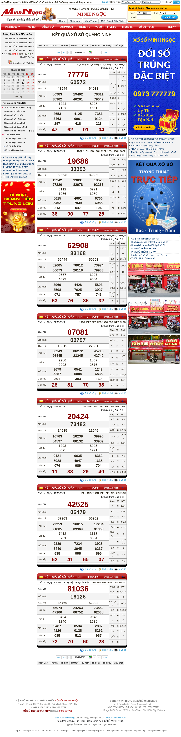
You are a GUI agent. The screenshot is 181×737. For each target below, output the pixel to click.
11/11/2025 (93, 59)
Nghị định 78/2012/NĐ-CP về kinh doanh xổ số (152, 142)
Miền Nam (75, 21)
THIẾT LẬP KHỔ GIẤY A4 (15, 177)
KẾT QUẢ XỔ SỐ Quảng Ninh (64, 59)
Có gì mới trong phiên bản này (17, 157)
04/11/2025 (93, 145)
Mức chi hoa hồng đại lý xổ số (145, 146)
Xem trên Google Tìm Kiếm (71, 721)
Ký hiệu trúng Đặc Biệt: (112, 68)
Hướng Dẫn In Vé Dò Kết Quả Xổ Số (148, 245)
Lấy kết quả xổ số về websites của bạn (149, 255)
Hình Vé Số (105, 138)
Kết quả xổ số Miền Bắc (14, 103)
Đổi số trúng (88, 138)
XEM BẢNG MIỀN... (112, 59)
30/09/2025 (93, 576)
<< (64, 52)
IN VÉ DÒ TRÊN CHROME (15, 167)
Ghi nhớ (167, 2)
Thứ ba (41, 64)
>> (99, 52)
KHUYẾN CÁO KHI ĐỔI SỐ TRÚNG (147, 149)
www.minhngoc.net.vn (116, 718)
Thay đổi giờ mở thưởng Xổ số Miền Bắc (149, 155)
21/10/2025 (93, 316)
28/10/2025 (93, 230)
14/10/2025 (93, 401)
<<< (59, 52)
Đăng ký (106, 2)
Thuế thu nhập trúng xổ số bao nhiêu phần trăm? (153, 152)
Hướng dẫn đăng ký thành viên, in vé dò (149, 242)
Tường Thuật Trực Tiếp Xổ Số (17, 34)
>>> (105, 52)
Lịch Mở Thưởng (27, 57)
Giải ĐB (42, 74)
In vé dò (120, 138)
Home (62, 21)
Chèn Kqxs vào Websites (21, 62)
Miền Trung (91, 21)
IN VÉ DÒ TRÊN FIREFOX (15, 170)
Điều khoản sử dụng (64, 718)
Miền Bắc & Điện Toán (112, 21)
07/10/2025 (93, 487)
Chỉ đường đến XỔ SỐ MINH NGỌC (105, 721)
